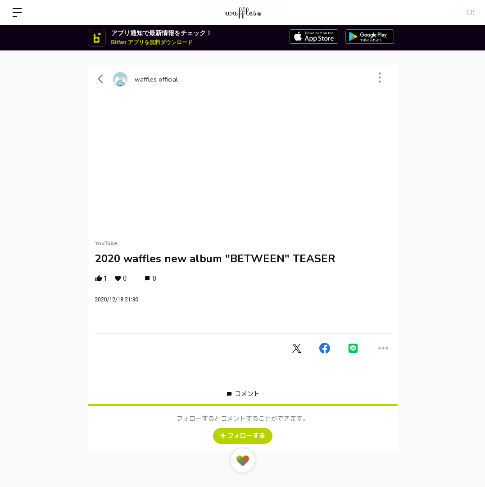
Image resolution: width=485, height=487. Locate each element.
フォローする (242, 436)
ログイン (458, 12)
